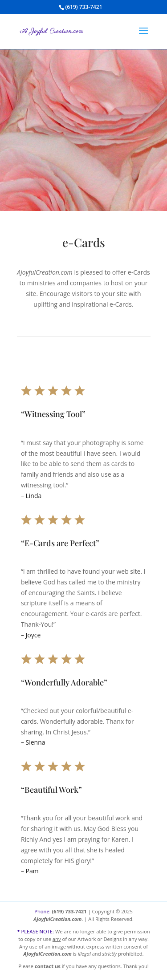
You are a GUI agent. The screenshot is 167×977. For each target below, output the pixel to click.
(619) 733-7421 (69, 911)
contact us (48, 966)
